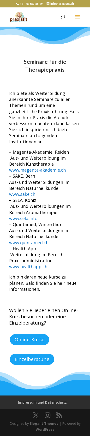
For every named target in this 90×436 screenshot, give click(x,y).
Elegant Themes (44, 423)
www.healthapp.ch (28, 266)
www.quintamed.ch (28, 242)
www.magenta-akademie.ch (37, 170)
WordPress (45, 429)
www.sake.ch (22, 194)
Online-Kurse (29, 339)
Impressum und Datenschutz (42, 402)
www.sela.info (23, 218)
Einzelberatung (32, 359)
